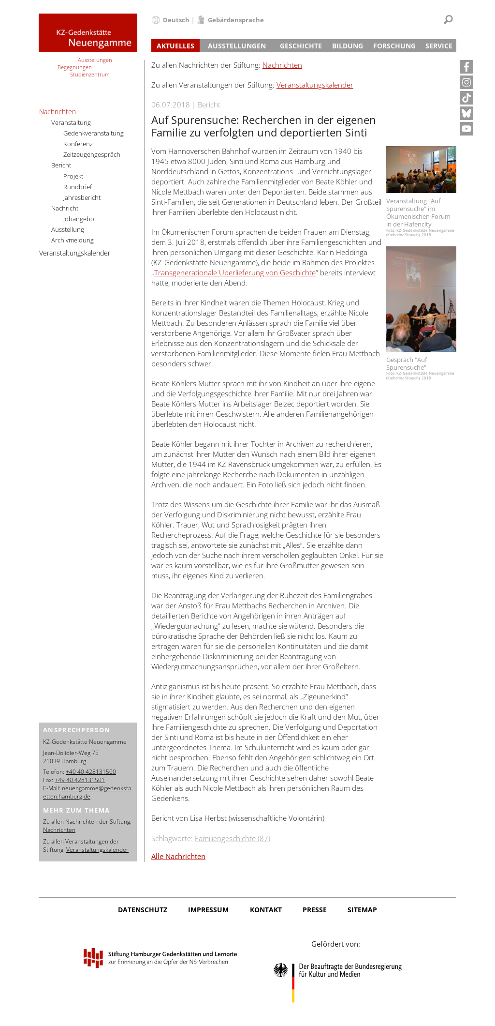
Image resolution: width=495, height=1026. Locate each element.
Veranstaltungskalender (315, 85)
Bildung (347, 45)
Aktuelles (175, 45)
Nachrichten (282, 65)
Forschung (394, 45)
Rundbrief (77, 186)
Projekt (73, 176)
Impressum (208, 909)
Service (438, 45)
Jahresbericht (82, 197)
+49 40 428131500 (91, 772)
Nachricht (64, 208)
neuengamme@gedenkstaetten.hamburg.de (87, 792)
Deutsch (176, 19)
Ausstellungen (237, 45)
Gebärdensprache (236, 19)
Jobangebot (79, 218)
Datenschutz (142, 909)
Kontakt (266, 909)
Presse (315, 909)
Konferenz (78, 143)
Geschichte (301, 45)
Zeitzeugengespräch (91, 154)
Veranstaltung (71, 122)
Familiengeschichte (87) (232, 838)
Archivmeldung (72, 240)
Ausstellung (67, 229)
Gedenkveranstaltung (93, 133)
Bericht (61, 165)
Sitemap (362, 909)
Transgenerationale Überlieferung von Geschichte (235, 272)
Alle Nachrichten (178, 856)
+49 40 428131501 (80, 780)
